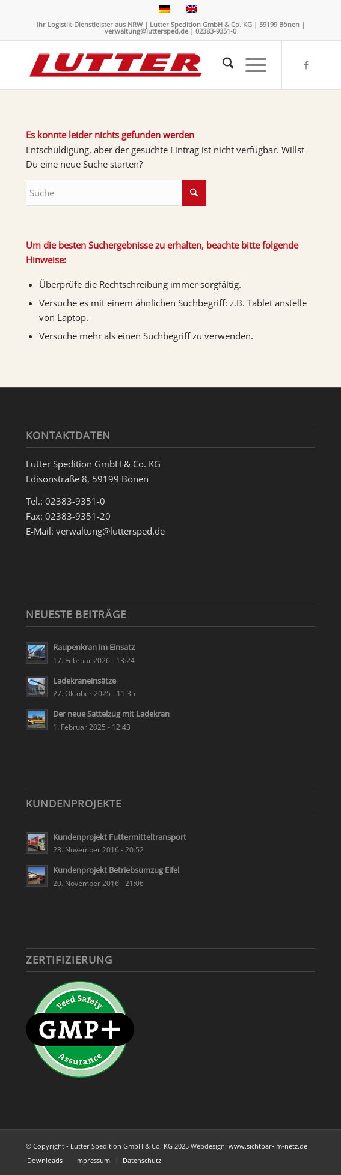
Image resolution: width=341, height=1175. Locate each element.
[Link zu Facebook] (306, 65)
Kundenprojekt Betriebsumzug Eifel (116, 869)
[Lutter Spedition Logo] (142, 65)
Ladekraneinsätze (84, 680)
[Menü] (249, 65)
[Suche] (222, 65)
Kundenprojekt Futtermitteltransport (119, 836)
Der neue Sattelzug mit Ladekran (111, 713)
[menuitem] (222, 65)
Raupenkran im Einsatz (94, 647)
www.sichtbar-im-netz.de (268, 1145)
